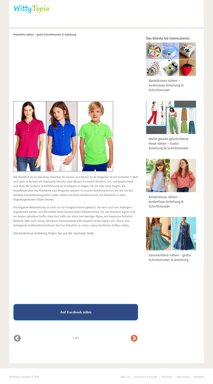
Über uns (125, 377)
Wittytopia (14, 377)
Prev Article (104, 43)
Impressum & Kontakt (145, 377)
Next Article (127, 43)
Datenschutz (183, 377)
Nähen (66, 22)
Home (17, 22)
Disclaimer (166, 377)
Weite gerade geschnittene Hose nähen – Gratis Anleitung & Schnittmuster (169, 143)
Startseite (199, 377)
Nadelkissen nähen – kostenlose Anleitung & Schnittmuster (166, 85)
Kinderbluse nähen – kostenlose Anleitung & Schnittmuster (166, 201)
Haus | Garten (88, 22)
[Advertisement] (75, 75)
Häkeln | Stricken (41, 22)
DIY (111, 22)
